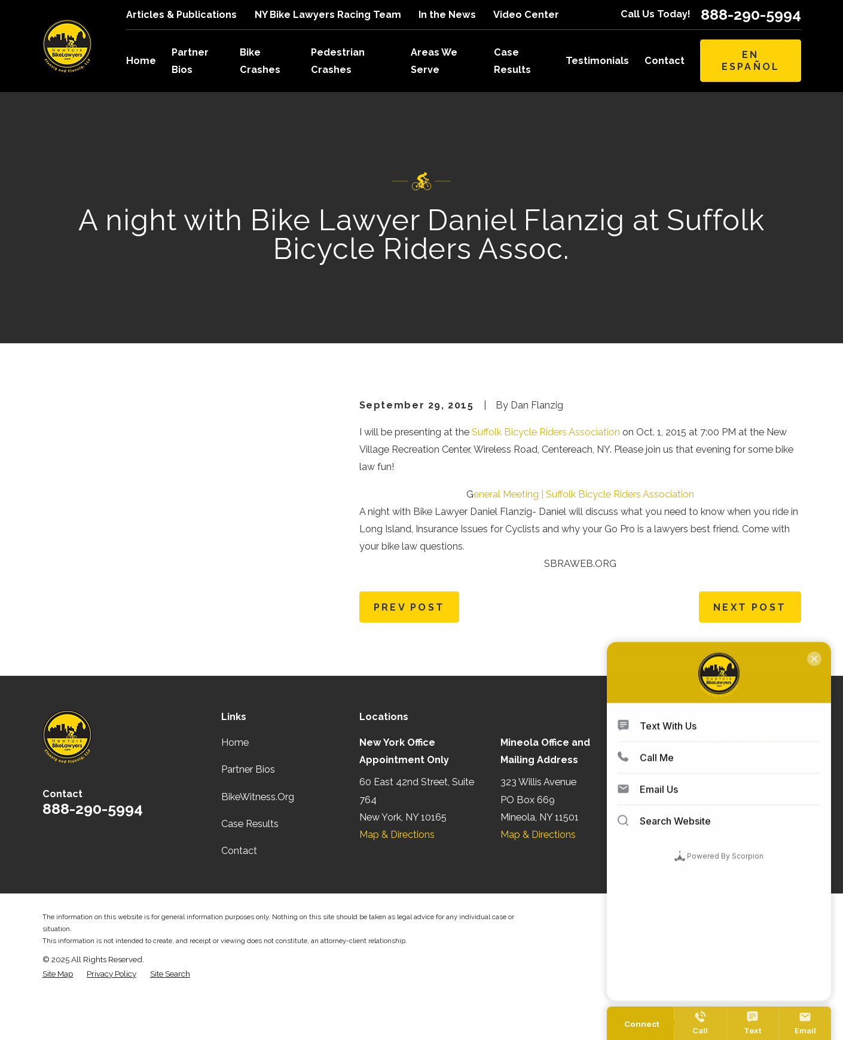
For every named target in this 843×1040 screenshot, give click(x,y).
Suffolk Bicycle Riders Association (546, 432)
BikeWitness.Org (257, 838)
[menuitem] (58, 1015)
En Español (751, 60)
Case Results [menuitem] (512, 61)
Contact (239, 892)
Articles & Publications (181, 14)
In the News (447, 14)
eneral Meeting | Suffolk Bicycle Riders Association (584, 494)
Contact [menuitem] (665, 60)
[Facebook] (717, 782)
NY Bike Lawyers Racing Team (328, 14)
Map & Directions (397, 876)
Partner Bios (248, 811)
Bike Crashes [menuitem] (260, 61)
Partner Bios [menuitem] (190, 61)
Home (235, 784)
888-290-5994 (751, 14)
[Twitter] (741, 782)
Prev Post (409, 607)
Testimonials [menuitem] (597, 60)
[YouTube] (765, 782)
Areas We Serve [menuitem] (434, 61)
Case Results (250, 865)
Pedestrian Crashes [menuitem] (338, 61)
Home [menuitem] (141, 60)
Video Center (526, 14)
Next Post (749, 607)
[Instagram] (693, 782)
